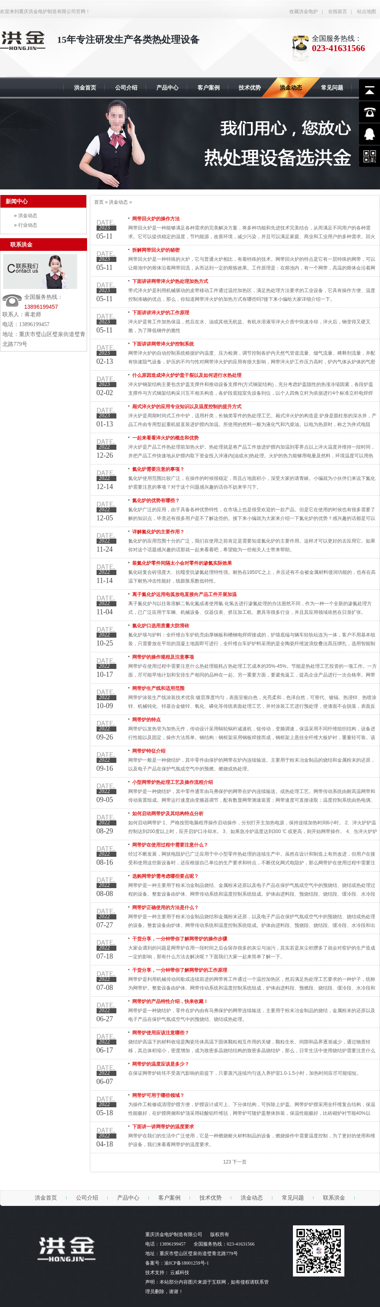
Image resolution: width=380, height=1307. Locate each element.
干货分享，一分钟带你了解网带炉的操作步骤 (179, 939)
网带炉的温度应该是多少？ (160, 1064)
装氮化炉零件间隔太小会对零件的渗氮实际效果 (182, 563)
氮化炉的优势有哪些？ (156, 500)
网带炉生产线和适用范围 (158, 688)
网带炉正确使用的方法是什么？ (165, 907)
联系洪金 (21, 244)
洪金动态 (27, 215)
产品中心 (128, 1198)
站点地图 (366, 11)
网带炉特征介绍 (148, 751)
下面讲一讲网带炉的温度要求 (163, 1126)
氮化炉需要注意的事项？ (158, 469)
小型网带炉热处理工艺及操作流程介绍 (172, 782)
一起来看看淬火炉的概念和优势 (165, 438)
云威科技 (179, 1272)
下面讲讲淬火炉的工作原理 (160, 312)
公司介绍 (87, 1198)
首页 (99, 202)
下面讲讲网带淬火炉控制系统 (163, 344)
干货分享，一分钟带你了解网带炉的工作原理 (179, 970)
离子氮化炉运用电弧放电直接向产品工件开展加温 (184, 594)
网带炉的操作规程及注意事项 (163, 657)
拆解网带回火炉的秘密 (156, 250)
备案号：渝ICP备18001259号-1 (177, 1263)
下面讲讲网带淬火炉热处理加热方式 (170, 281)
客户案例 (169, 1198)
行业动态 (27, 225)
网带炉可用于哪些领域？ (158, 1095)
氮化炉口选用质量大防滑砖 (160, 626)
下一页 (239, 1162)
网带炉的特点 (146, 719)
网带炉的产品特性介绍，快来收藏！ (170, 1001)
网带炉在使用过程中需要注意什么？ (170, 845)
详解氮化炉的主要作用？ (158, 532)
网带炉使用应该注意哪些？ (160, 1033)
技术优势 (211, 1198)
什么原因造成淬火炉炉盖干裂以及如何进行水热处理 (186, 375)
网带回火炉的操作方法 (156, 219)
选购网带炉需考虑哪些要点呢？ (165, 876)
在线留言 (337, 11)
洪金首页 (46, 1198)
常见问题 (293, 1198)
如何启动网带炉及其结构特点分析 (167, 813)
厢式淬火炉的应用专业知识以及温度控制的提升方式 (186, 406)
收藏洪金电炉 (303, 11)
